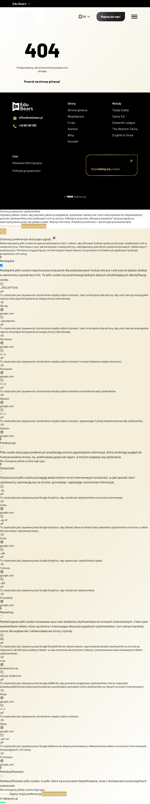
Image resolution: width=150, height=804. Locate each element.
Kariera (73, 129)
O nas (72, 122)
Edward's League (123, 122)
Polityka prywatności (26, 170)
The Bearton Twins (125, 129)
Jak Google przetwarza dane (114, 221)
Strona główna (77, 110)
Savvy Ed (118, 116)
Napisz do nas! (111, 16)
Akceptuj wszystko (33, 226)
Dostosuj (6, 226)
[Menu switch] (134, 16)
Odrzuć (16, 226)
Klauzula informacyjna (27, 163)
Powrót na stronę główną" (42, 81)
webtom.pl (76, 196)
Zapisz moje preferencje (26, 794)
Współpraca (76, 116)
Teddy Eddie (120, 110)
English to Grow (122, 135)
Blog (71, 135)
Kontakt (73, 141)
